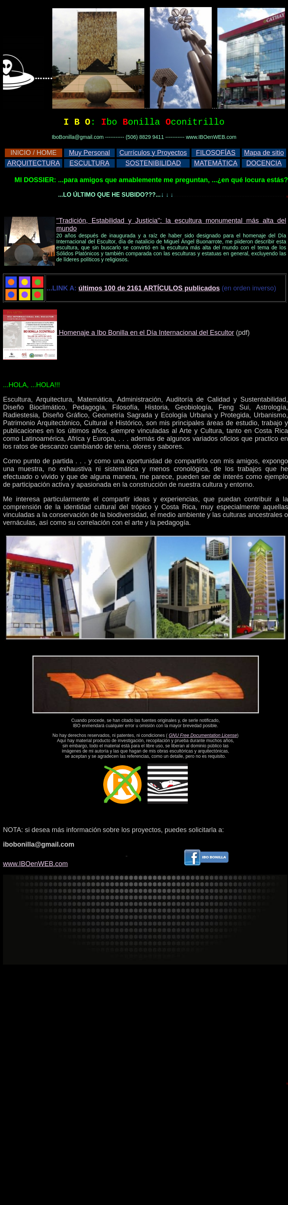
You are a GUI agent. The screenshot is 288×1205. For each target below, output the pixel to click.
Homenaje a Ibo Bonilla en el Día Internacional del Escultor (145, 332)
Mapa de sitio (264, 152)
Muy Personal (89, 152)
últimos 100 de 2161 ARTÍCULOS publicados (149, 288)
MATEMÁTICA (216, 163)
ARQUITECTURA (33, 163)
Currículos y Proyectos (153, 152)
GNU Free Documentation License (203, 735)
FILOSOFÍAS (215, 152)
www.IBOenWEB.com (35, 864)
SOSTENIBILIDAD (153, 163)
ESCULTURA (89, 163)
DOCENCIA (264, 163)
